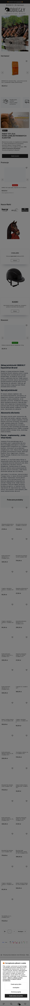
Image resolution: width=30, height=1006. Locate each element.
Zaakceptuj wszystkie (16, 996)
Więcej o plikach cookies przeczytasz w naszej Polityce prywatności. (13, 979)
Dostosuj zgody (16, 992)
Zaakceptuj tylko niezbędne (16, 985)
